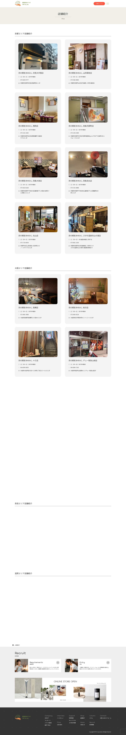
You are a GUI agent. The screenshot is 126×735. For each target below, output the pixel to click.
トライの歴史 (48, 723)
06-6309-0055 (24, 367)
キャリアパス (72, 720)
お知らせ (82, 724)
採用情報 (91, 724)
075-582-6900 (75, 80)
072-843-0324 (75, 314)
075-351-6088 (75, 188)
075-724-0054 (24, 243)
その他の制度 (72, 723)
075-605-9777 (24, 80)
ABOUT (47, 718)
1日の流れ (59, 724)
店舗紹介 (82, 718)
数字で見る (47, 725)
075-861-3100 (75, 243)
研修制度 (71, 718)
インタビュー (60, 718)
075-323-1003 (24, 133)
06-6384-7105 (75, 367)
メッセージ (47, 720)
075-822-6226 (24, 188)
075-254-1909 (75, 133)
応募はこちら (99, 3)
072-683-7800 (24, 314)
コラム (91, 718)
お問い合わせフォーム (105, 718)
